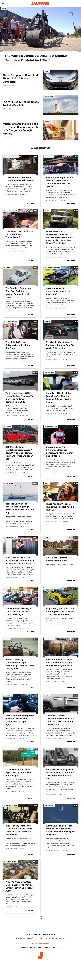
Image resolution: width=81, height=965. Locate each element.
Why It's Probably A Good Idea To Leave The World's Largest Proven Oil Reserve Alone (19, 886)
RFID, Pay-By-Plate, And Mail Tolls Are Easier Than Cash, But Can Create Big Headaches (18, 830)
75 (77, 537)
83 (36, 588)
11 (36, 639)
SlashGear (57, 947)
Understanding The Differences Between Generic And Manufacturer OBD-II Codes (59, 451)
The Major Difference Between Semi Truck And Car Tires (18, 345)
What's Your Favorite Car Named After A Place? (59, 559)
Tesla (7, 372)
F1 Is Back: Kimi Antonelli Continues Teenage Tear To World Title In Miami (60, 345)
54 (36, 537)
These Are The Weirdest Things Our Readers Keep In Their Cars (60, 507)
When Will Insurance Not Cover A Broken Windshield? (20, 179)
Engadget (24, 947)
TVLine (32, 947)
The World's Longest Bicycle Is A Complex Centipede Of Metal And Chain (36, 58)
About (27, 934)
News (5, 8)
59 (36, 483)
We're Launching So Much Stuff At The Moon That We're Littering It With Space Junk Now (60, 830)
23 (77, 805)
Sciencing (46, 947)
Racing (48, 321)
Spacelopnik (50, 96)
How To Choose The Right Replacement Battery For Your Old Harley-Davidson (59, 662)
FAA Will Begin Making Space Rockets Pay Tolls (21, 103)
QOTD (47, 71)
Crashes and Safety (12, 157)
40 (77, 483)
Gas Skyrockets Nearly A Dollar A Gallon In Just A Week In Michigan (18, 611)
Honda (8, 639)
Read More (30, 204)
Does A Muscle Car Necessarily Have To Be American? (58, 291)
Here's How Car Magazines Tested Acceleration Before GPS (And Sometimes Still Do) (60, 774)
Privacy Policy (50, 934)
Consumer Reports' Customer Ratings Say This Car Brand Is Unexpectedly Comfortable (60, 720)
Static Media (27, 938)
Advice (48, 210)
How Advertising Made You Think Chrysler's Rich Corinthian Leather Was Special (59, 182)
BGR (39, 947)
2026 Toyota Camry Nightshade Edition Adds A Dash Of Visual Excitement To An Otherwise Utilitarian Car (19, 453)
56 (77, 588)
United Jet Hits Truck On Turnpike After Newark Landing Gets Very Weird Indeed (58, 397)
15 (36, 749)
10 (36, 861)
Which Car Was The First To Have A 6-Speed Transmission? (19, 234)
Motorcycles (50, 639)
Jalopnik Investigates (53, 267)
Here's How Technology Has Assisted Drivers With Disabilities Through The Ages (19, 720)
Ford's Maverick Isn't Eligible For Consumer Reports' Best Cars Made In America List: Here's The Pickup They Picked (60, 237)
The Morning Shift (11, 537)
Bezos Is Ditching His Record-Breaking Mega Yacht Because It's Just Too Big (19, 508)
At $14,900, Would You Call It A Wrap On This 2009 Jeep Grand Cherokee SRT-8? (60, 611)
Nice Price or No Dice (52, 588)
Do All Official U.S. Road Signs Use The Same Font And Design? (18, 772)
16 (77, 695)
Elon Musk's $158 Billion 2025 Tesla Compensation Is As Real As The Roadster (19, 560)
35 (36, 372)
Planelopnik (50, 372)
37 (77, 211)
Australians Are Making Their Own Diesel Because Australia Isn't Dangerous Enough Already (21, 128)
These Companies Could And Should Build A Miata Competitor (20, 78)
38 (77, 267)
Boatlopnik (9, 483)
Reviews (8, 426)
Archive (36, 934)
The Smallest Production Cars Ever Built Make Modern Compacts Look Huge (18, 292)
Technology (50, 749)
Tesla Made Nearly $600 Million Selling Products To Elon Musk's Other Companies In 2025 (19, 397)
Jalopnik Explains (11, 210)
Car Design (49, 157)
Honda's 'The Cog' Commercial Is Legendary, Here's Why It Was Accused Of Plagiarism (19, 664)
